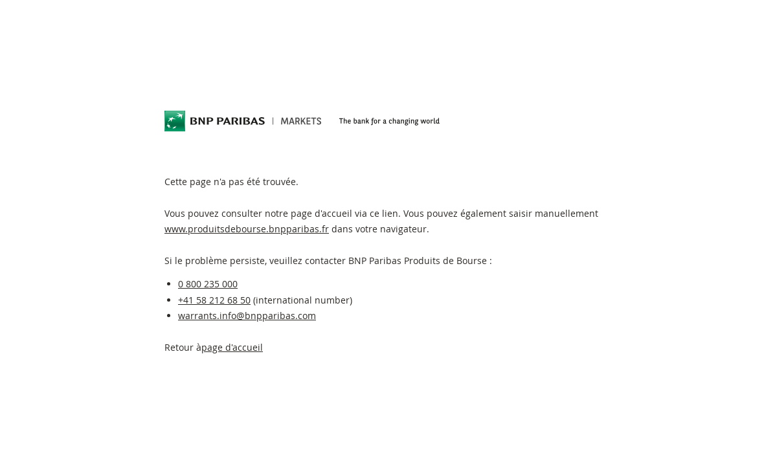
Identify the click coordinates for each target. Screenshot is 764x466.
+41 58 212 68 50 (214, 300)
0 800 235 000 (208, 284)
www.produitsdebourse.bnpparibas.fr (246, 229)
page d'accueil (232, 347)
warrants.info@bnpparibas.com (247, 315)
